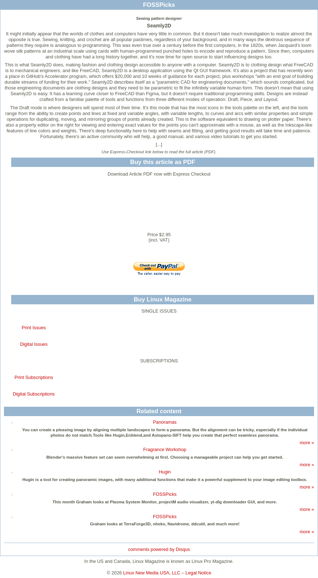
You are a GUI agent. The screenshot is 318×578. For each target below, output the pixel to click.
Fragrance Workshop (164, 449)
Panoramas (165, 422)
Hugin (165, 472)
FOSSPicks (165, 494)
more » (307, 442)
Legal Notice (198, 572)
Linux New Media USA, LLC (151, 572)
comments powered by (159, 549)
